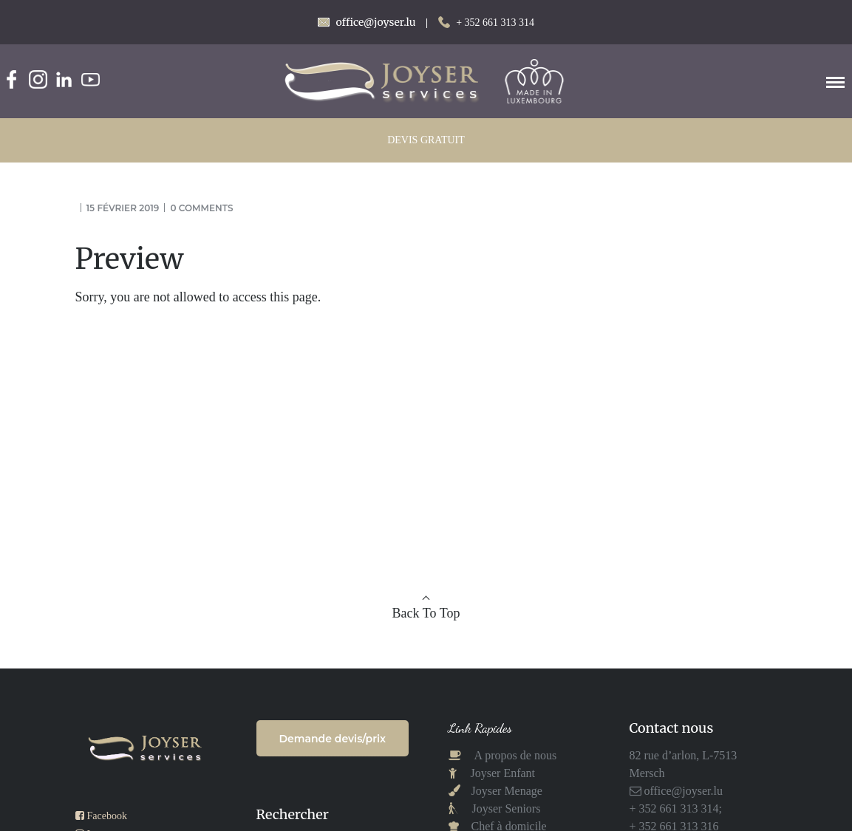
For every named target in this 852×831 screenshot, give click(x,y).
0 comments (201, 207)
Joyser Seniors (506, 808)
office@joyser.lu (682, 790)
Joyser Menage (506, 790)
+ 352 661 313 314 (495, 22)
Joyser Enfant (503, 773)
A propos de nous (514, 755)
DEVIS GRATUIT (426, 140)
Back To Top (426, 613)
